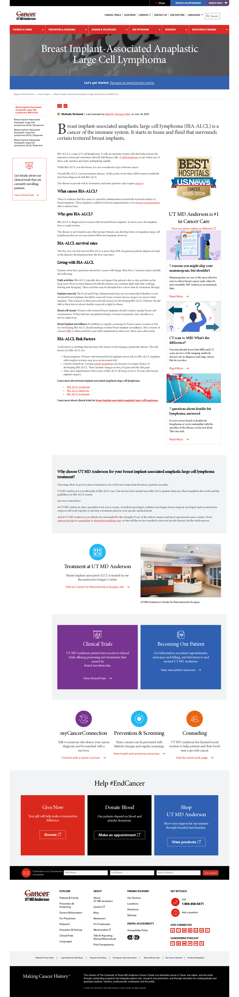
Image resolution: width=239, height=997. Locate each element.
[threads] (207, 930)
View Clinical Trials (24, 195)
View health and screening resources (139, 753)
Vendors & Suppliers (195, 958)
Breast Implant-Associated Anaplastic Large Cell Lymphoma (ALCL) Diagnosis (28, 133)
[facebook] (173, 930)
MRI (68, 331)
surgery (139, 183)
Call (198, 902)
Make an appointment (119, 835)
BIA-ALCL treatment (78, 394)
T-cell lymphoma (128, 157)
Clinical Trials (113, 14)
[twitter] (178, 930)
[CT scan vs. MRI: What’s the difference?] (194, 323)
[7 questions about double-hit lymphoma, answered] (194, 395)
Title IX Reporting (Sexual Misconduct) (104, 937)
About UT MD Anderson (103, 899)
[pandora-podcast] (190, 943)
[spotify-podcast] (178, 943)
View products (186, 842)
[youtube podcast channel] (184, 943)
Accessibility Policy (137, 930)
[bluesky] (202, 930)
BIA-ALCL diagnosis (78, 391)
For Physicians (140, 29)
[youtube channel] (184, 930)
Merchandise (102, 929)
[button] (59, 105)
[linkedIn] (196, 930)
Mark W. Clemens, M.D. (118, 114)
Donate (52, 834)
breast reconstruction (147, 203)
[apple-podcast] (173, 943)
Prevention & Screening (61, 29)
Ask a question (188, 913)
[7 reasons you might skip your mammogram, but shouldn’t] (194, 252)
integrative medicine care (107, 520)
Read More (179, 296)
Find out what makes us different (194, 228)
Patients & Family (22, 29)
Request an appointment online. (132, 83)
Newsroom (99, 918)
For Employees (101, 924)
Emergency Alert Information (125, 958)
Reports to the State (98, 958)
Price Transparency (103, 944)
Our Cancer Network (174, 958)
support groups (66, 520)
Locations (132, 903)
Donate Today (218, 3)
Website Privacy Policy (44, 958)
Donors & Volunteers (104, 29)
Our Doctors (177, 14)
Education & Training (204, 29)
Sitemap (132, 915)
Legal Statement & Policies (72, 958)
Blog (96, 912)
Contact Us (160, 14)
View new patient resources (181, 670)
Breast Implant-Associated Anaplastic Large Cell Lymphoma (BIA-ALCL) (28, 110)
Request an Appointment (188, 3)
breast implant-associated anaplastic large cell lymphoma (127, 400)
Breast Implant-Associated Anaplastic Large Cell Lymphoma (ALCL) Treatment (28, 143)
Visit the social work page (194, 757)
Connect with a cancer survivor (84, 757)
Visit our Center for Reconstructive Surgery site (98, 587)
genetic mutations (103, 364)
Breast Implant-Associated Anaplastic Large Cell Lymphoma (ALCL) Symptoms (29, 122)
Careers (145, 14)
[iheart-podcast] (196, 943)
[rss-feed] (202, 943)
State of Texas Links (152, 958)
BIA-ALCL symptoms (78, 387)
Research (170, 29)
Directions (132, 909)
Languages (194, 14)
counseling (84, 520)
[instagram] (190, 930)
